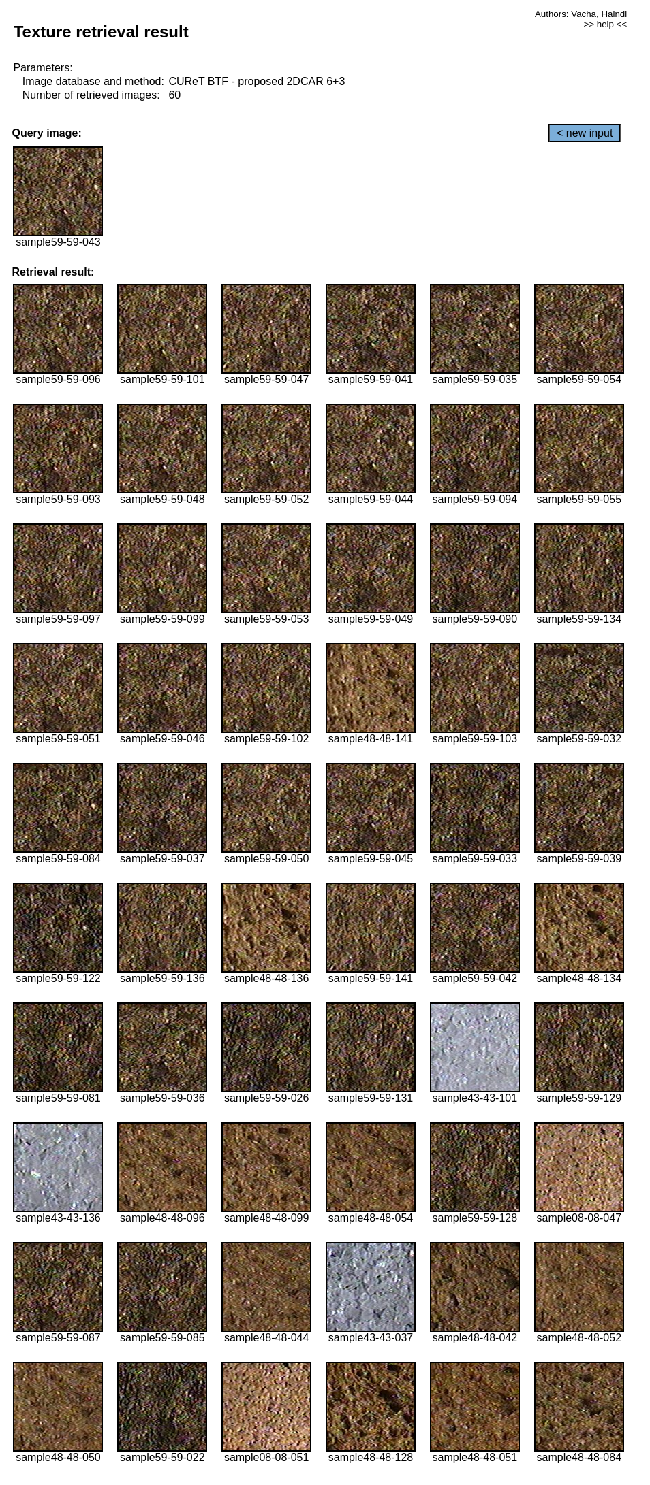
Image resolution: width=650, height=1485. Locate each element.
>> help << (605, 24)
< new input (585, 133)
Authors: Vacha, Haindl (581, 14)
